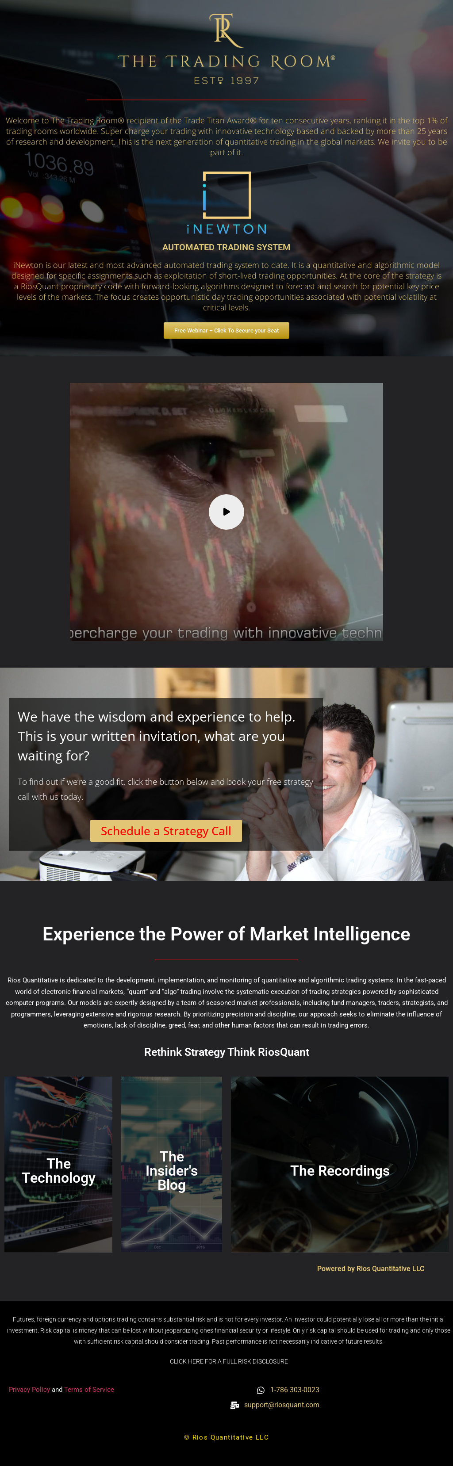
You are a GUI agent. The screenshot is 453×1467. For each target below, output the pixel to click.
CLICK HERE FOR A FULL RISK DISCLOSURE (229, 1362)
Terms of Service (89, 1390)
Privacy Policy (30, 1390)
